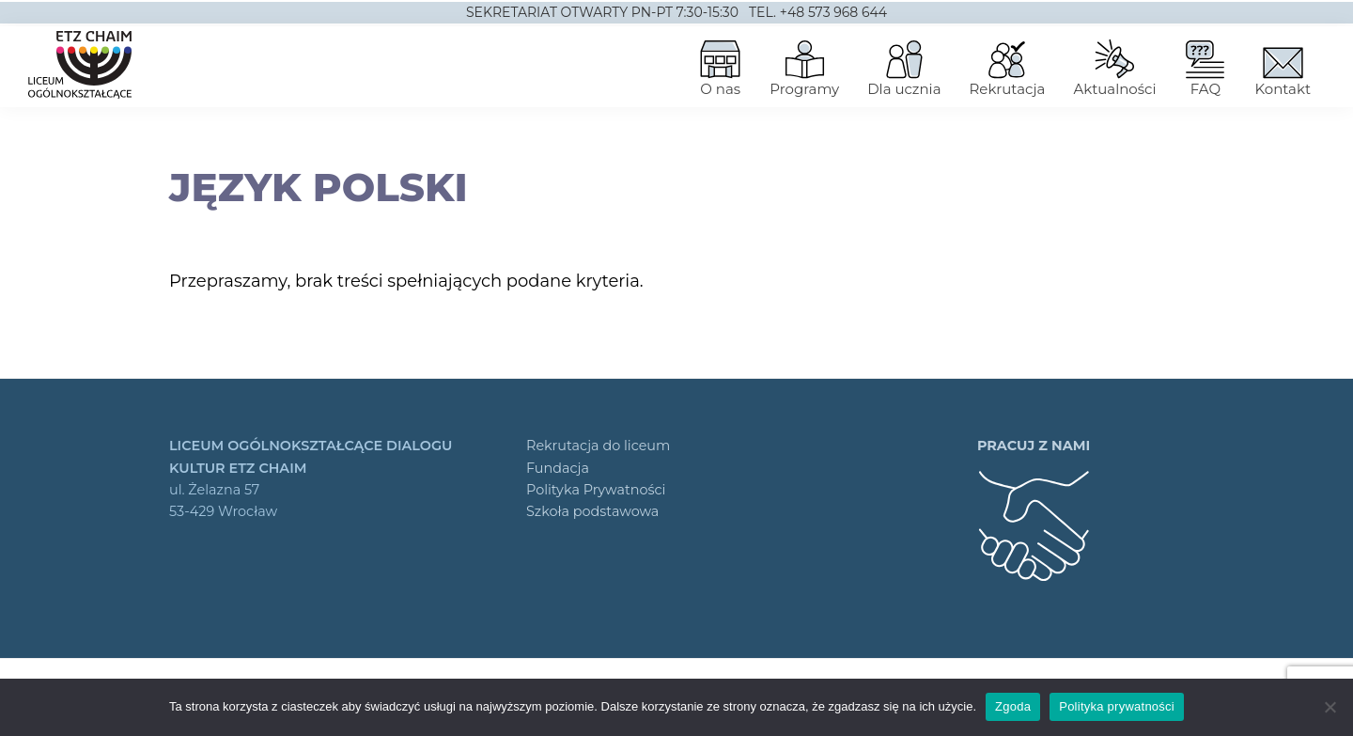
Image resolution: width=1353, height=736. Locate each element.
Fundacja (557, 468)
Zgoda (1013, 706)
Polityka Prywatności (595, 489)
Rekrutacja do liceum (598, 445)
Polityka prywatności (1116, 706)
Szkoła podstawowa (592, 511)
